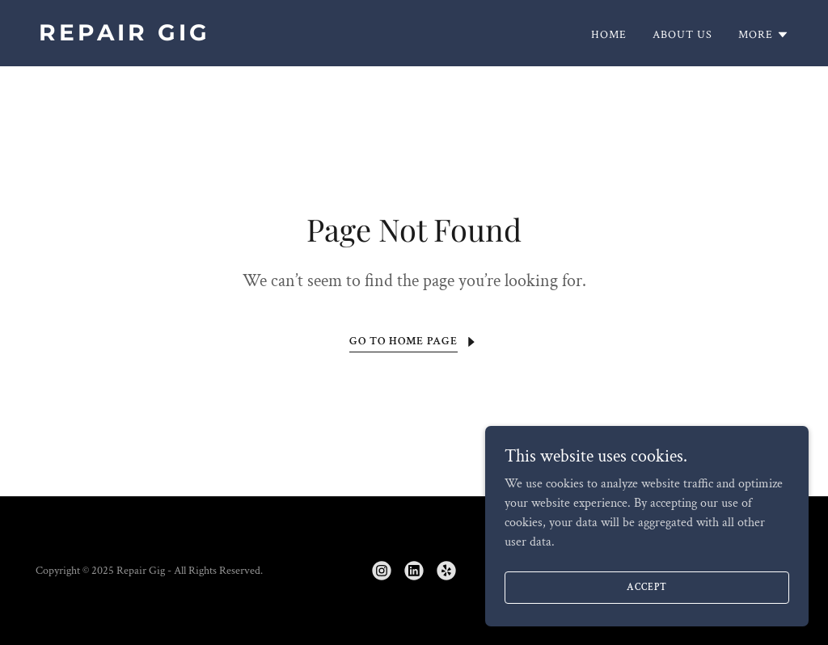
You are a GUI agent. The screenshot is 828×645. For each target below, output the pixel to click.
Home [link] (609, 34)
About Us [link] (682, 34)
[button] (763, 34)
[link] (220, 36)
